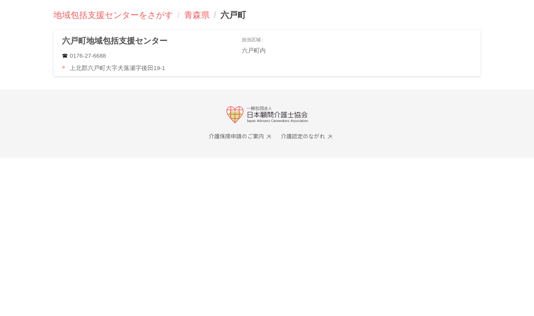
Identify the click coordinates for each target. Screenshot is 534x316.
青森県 (197, 15)
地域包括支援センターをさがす (113, 15)
